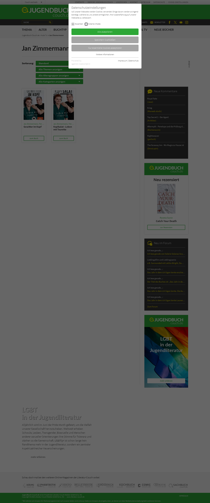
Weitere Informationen (105, 54)
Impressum (122, 60)
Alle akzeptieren (105, 31)
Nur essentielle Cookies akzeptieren (105, 47)
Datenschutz (133, 60)
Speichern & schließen (105, 39)
